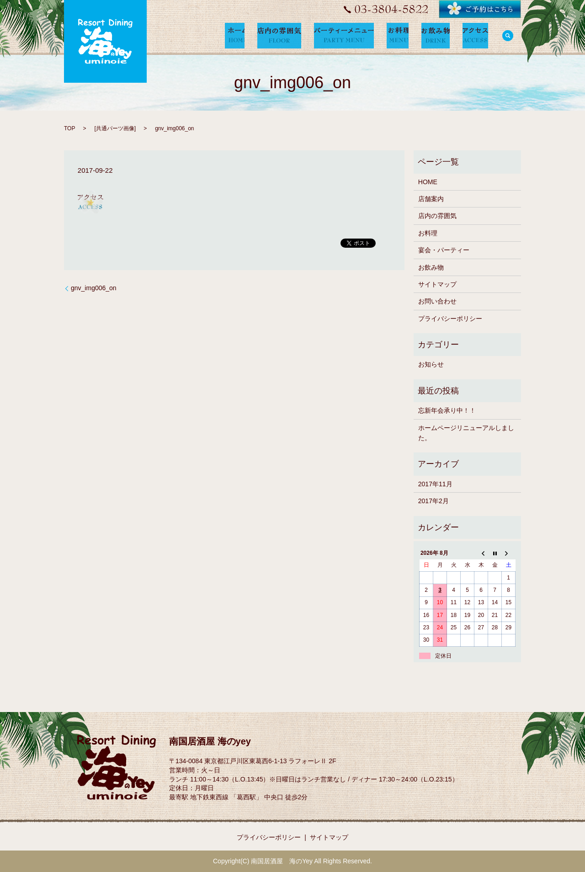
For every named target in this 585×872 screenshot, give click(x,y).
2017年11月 (435, 484)
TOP (69, 128)
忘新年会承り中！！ (447, 410)
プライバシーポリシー (450, 318)
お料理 (427, 233)
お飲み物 (431, 267)
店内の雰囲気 (437, 215)
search (508, 36)
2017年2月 (433, 501)
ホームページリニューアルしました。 (466, 432)
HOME (427, 182)
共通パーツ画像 (115, 128)
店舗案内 (431, 198)
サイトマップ (437, 284)
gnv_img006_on (94, 288)
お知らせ (431, 364)
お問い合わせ (437, 301)
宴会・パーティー (443, 250)
